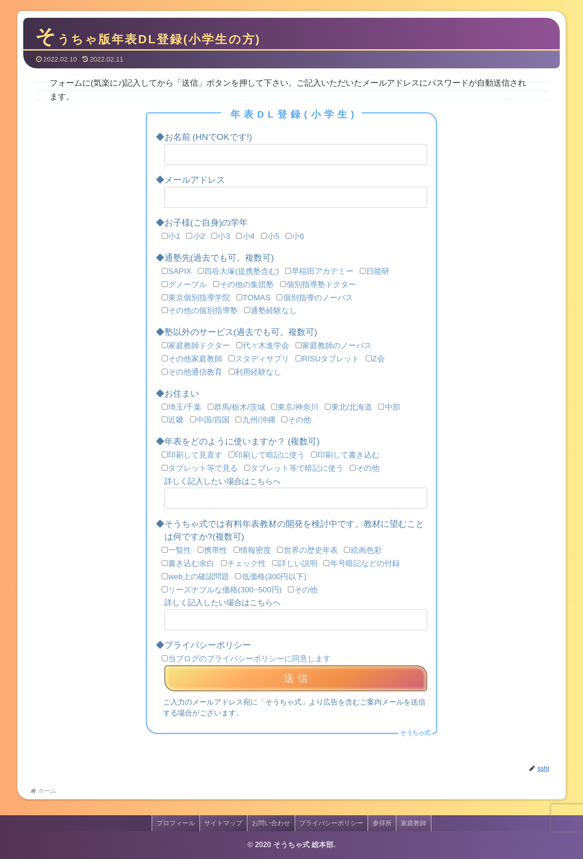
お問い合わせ (271, 823)
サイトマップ (223, 823)
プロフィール (175, 823)
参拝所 (382, 823)
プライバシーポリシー (331, 823)
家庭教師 (414, 823)
